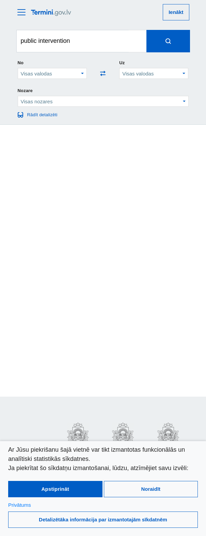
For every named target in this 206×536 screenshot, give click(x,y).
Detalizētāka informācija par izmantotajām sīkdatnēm (103, 519)
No (21, 62)
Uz (122, 62)
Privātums (19, 505)
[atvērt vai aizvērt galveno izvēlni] (23, 12)
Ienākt (176, 12)
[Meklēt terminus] (72, 41)
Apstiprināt (55, 489)
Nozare (25, 90)
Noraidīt (150, 489)
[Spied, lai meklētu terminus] (168, 41)
